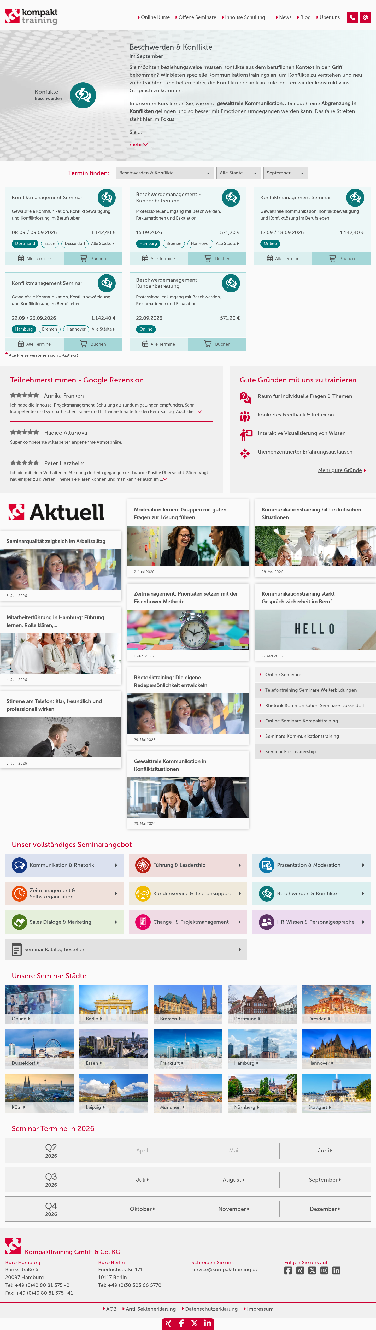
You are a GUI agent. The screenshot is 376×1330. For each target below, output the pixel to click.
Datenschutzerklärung (209, 1309)
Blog (304, 17)
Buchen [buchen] (93, 258)
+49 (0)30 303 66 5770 (134, 1285)
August (233, 1179)
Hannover (200, 243)
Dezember (325, 1209)
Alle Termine (34, 258)
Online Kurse (153, 17)
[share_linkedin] (207, 1324)
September (325, 1179)
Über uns (328, 17)
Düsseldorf (75, 243)
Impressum (258, 1309)
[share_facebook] (181, 1324)
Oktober (142, 1209)
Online (270, 243)
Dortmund (25, 243)
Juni (325, 1150)
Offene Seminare (195, 17)
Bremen (173, 243)
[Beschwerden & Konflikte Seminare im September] (352, 17)
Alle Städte (102, 243)
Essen (49, 243)
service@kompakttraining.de (224, 1269)
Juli (142, 1179)
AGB (109, 1309)
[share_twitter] (194, 1324)
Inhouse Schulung (243, 17)
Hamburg (148, 243)
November (233, 1209)
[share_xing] (168, 1324)
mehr (139, 144)
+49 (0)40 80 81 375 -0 (42, 1285)
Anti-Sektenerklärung (149, 1309)
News (283, 17)
